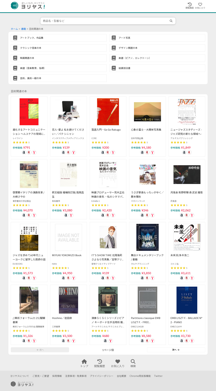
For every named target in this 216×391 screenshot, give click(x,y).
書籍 (23, 28)
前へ (40, 349)
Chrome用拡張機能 (140, 376)
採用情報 (57, 376)
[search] (171, 21)
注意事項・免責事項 (75, 376)
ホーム (14, 28)
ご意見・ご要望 (40, 376)
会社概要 (121, 376)
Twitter (158, 376)
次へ (175, 349)
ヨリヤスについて (19, 376)
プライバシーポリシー (101, 376)
